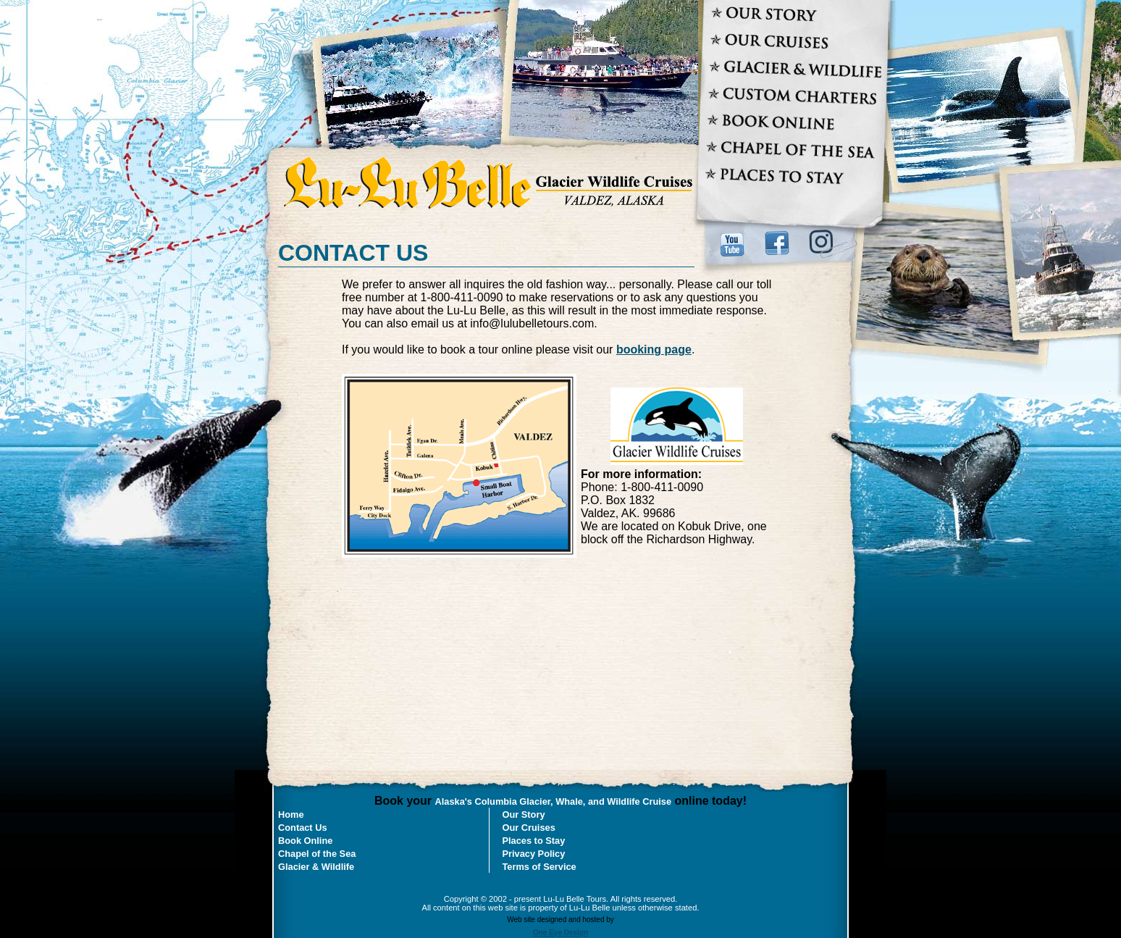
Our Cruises (529, 827)
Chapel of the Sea (317, 853)
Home (291, 814)
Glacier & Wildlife (316, 866)
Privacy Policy (534, 853)
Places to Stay (534, 840)
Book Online (305, 840)
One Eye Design (560, 933)
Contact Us (302, 827)
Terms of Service (539, 866)
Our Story (524, 814)
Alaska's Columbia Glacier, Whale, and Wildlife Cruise (553, 801)
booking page (654, 349)
